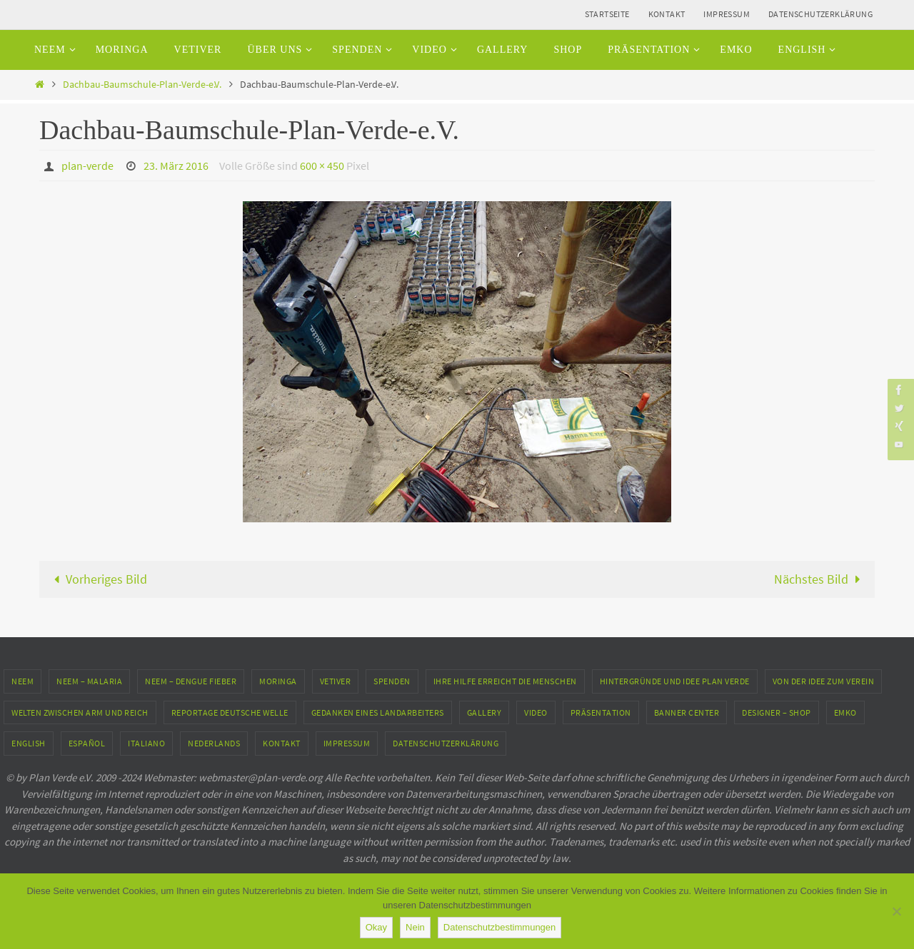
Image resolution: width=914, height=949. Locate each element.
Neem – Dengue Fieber (190, 681)
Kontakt (667, 14)
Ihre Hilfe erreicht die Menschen (505, 681)
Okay (376, 927)
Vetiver (335, 681)
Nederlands (214, 743)
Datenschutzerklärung (820, 14)
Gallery (484, 712)
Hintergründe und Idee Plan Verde (675, 681)
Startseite (607, 14)
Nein (415, 927)
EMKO (845, 712)
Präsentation (601, 712)
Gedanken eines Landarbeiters (377, 712)
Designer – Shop (776, 712)
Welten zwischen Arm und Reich (80, 712)
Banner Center (687, 712)
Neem (22, 681)
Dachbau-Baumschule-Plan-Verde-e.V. (142, 84)
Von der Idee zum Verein (824, 681)
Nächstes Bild (820, 579)
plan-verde (87, 165)
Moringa (278, 681)
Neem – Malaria (89, 681)
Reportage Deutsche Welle (229, 712)
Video (536, 712)
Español (87, 743)
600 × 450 (322, 165)
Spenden (392, 681)
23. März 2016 (176, 165)
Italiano (146, 743)
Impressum (726, 14)
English (28, 743)
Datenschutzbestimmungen (499, 927)
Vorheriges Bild (97, 579)
